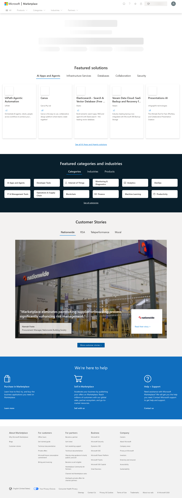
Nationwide (68, 232)
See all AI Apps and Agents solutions (91, 144)
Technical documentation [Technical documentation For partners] (74, 451)
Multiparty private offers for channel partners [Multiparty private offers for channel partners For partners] (74, 479)
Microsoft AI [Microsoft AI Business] (95, 437)
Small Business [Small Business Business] (96, 469)
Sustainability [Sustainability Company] (124, 469)
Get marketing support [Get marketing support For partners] (73, 446)
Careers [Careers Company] (122, 437)
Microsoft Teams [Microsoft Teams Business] (97, 460)
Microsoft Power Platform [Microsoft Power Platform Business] (99, 455)
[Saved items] (135, 3)
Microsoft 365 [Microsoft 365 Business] (96, 451)
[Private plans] (141, 3)
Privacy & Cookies (106, 492)
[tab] (48, 76)
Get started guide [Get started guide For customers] (44, 441)
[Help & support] (129, 3)
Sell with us (79, 408)
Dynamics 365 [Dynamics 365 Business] (96, 446)
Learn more (9, 408)
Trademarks (134, 492)
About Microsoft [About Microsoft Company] (125, 441)
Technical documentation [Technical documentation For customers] (46, 446)
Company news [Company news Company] (125, 446)
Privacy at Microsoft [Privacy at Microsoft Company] (127, 451)
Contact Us (92, 492)
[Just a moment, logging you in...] (173, 3)
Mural (118, 232)
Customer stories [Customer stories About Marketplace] (15, 446)
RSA (82, 232)
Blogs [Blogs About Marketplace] (11, 441)
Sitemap (81, 492)
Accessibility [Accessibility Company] (124, 464)
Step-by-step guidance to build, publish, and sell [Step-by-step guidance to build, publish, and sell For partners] (76, 456)
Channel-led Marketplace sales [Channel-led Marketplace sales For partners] (76, 473)
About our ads (148, 492)
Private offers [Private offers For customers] (42, 451)
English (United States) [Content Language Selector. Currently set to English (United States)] (21, 488)
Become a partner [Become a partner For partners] (71, 437)
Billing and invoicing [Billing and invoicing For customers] (45, 462)
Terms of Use (122, 492)
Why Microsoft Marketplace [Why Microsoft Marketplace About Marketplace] (18, 437)
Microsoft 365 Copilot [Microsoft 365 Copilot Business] (98, 464)
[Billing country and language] (155, 3)
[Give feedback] (124, 3)
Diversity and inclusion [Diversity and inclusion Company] (128, 460)
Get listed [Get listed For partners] (68, 441)
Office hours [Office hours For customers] (42, 437)
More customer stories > (91, 345)
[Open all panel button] (8, 10)
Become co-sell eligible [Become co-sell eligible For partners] (73, 462)
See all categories (91, 202)
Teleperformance (100, 232)
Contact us (149, 408)
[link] (19, 111)
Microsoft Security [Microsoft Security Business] (97, 441)
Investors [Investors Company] (123, 455)
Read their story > (143, 326)
